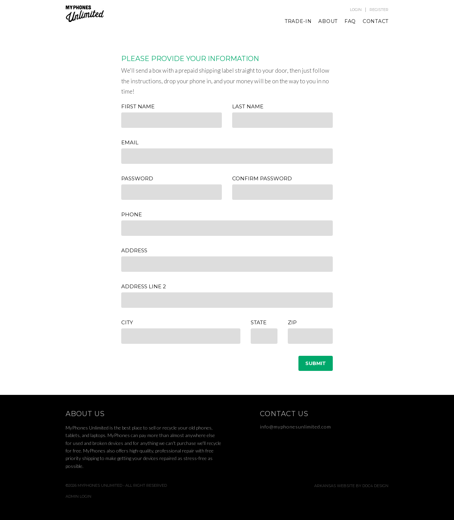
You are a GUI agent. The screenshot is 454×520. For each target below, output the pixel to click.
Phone (131, 214)
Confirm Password (262, 178)
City (127, 322)
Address (134, 250)
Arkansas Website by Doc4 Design (351, 486)
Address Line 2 (143, 286)
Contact (375, 21)
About (328, 21)
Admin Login (78, 496)
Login (356, 10)
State (258, 322)
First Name (138, 106)
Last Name (247, 106)
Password (137, 178)
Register (379, 10)
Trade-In (298, 21)
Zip (292, 322)
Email (129, 142)
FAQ (350, 21)
